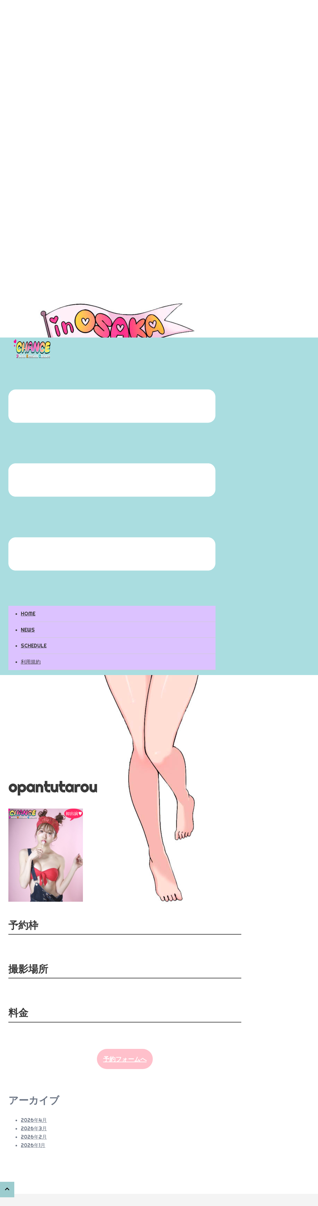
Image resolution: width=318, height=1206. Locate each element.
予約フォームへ (125, 1059)
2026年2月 (34, 1137)
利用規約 (31, 662)
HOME (28, 613)
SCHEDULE (34, 645)
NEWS (28, 630)
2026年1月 (33, 1145)
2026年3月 (34, 1128)
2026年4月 (34, 1120)
